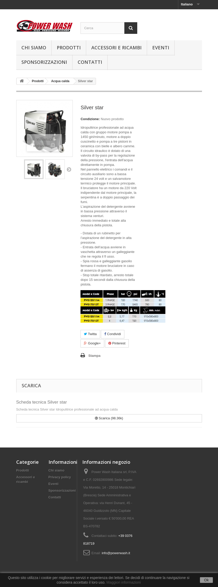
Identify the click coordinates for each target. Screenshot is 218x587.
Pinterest (116, 343)
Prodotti (69, 47)
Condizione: (90, 119)
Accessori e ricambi (116, 47)
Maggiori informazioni (123, 582)
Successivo (68, 169)
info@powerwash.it (116, 553)
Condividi (112, 334)
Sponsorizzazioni (44, 62)
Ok (206, 580)
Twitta (90, 334)
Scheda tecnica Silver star (41, 402)
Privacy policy (60, 477)
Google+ (92, 343)
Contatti (90, 62)
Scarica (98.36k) (109, 418)
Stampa (94, 356)
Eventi (160, 47)
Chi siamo (33, 47)
